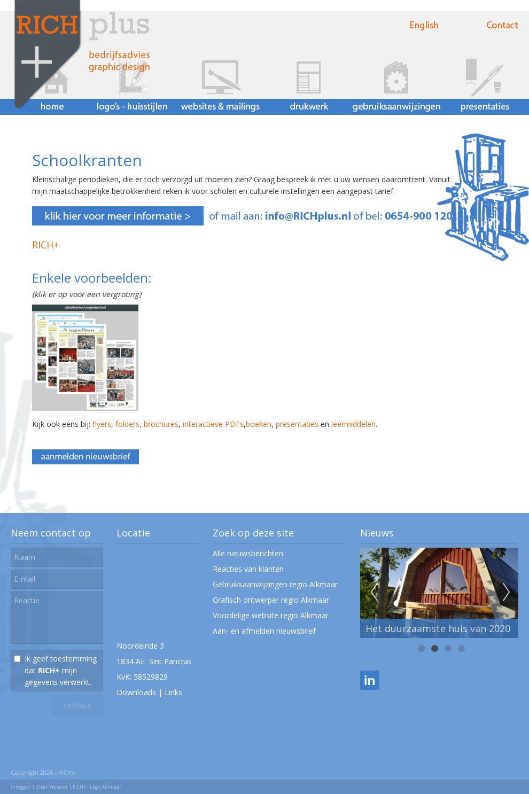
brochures (161, 424)
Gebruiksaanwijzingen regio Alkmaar (275, 584)
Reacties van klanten (248, 569)
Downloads (136, 692)
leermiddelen (353, 424)
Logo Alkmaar (105, 786)
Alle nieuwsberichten (248, 553)
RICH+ (45, 244)
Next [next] (506, 592)
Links (173, 692)
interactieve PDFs (213, 424)
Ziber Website (52, 786)
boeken (258, 424)
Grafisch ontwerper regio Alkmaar (271, 600)
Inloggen (21, 786)
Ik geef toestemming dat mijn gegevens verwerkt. (61, 670)
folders (127, 424)
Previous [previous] (374, 592)
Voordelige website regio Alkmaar (271, 615)
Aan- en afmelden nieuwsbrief (264, 631)
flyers (101, 424)
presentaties (297, 424)
